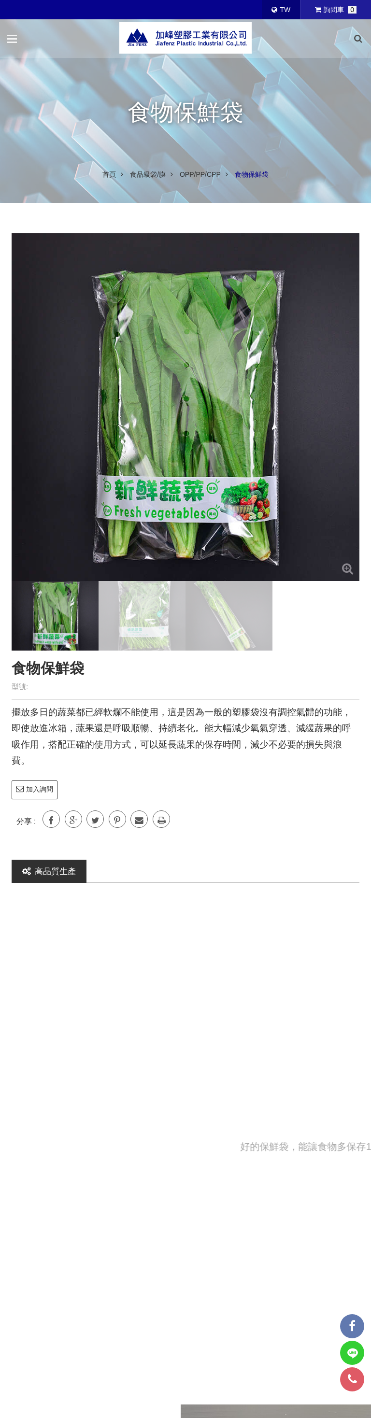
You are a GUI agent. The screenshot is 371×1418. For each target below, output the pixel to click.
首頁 (109, 174)
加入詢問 (34, 789)
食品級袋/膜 (148, 174)
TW (280, 10)
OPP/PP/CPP (200, 174)
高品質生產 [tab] (49, 871)
